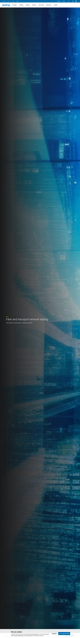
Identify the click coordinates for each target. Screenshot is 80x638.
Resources (48, 5)
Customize (54, 633)
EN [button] (69, 1)
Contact (55, 5)
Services (34, 5)
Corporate (4, 1)
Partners (13, 1)
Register (59, 1)
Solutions (21, 5)
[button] (72, 1)
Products (14, 5)
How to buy (41, 5)
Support (28, 5)
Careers (8, 1)
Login (64, 1)
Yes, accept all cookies (64, 633)
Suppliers (17, 1)
